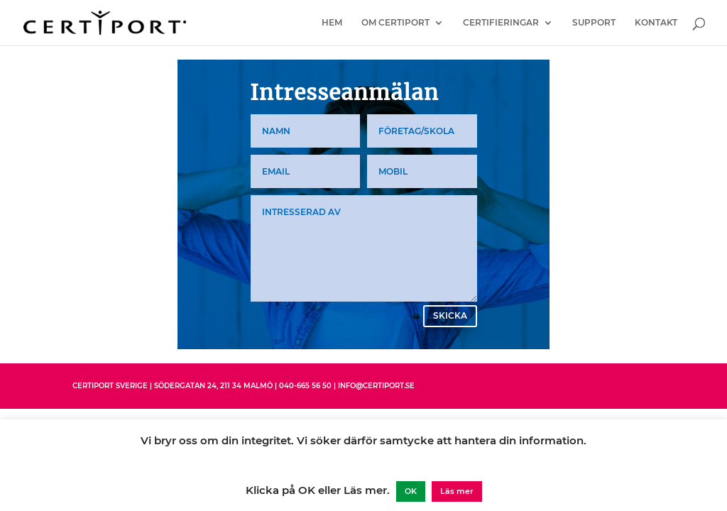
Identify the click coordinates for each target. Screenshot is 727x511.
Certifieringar (501, 23)
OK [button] (411, 491)
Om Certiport (395, 23)
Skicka (450, 315)
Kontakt (656, 23)
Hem (332, 23)
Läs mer (457, 491)
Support (594, 23)
